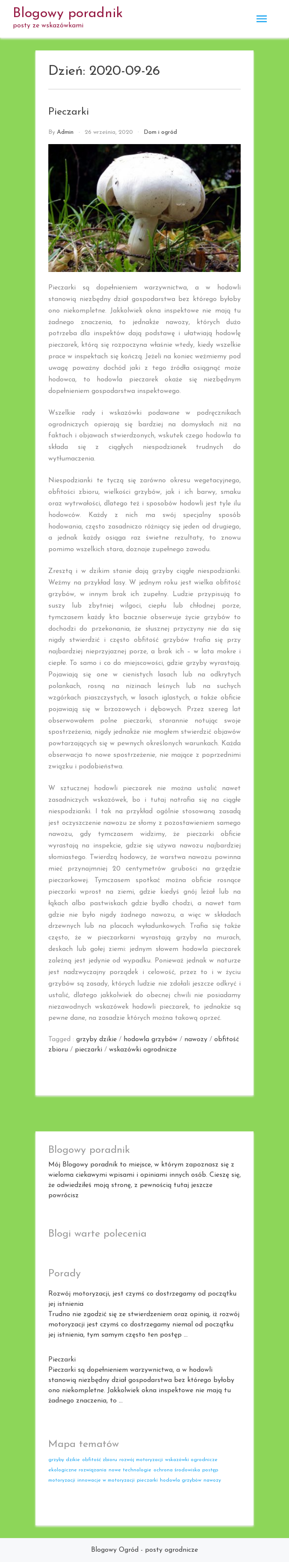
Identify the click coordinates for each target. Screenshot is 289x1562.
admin (65, 132)
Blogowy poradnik (68, 14)
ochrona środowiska (176, 1470)
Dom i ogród (160, 132)
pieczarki (88, 1049)
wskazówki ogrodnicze (143, 1049)
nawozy (195, 1039)
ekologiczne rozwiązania (77, 1470)
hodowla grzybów (150, 1039)
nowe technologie (130, 1470)
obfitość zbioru (99, 1459)
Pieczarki (68, 112)
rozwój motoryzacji (141, 1459)
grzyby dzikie (96, 1039)
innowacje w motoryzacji (106, 1480)
